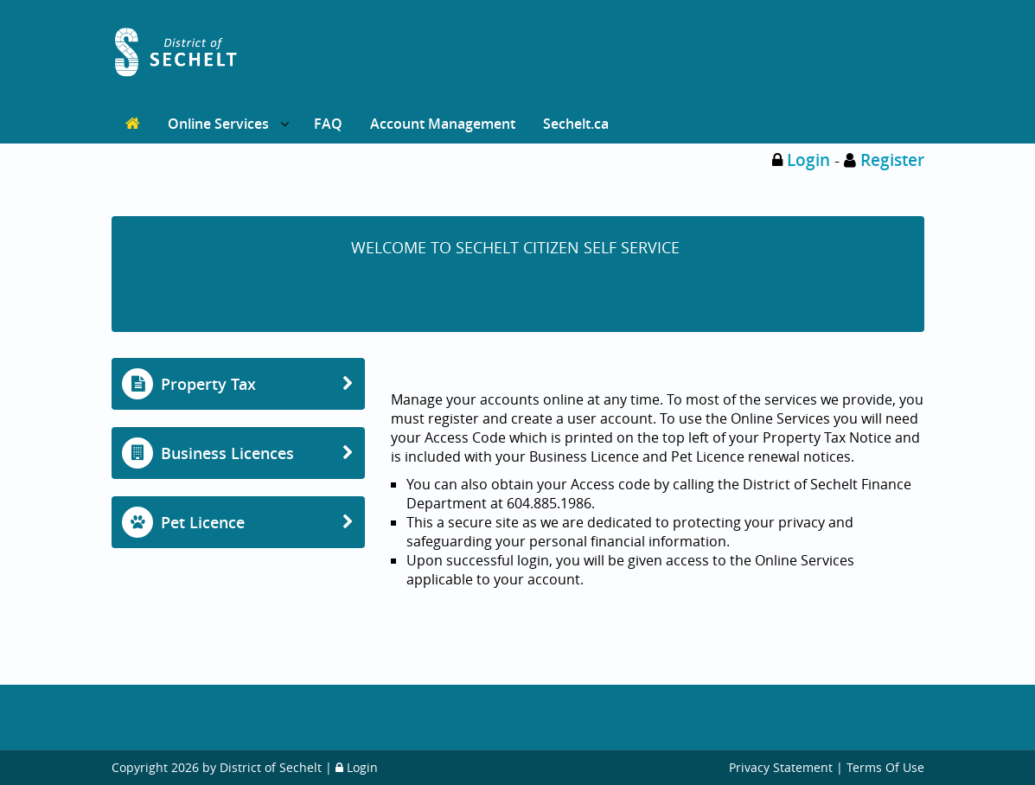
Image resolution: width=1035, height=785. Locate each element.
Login (808, 160)
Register (892, 160)
